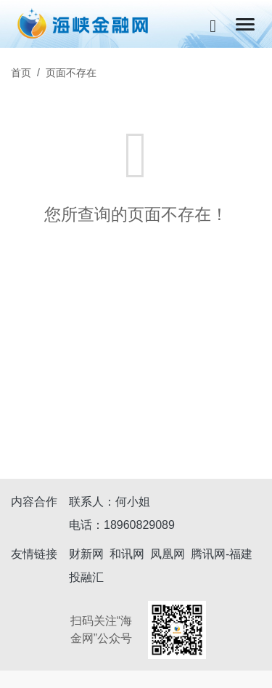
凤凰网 (167, 554)
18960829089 (139, 525)
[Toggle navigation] (245, 24)
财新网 (86, 554)
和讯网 (127, 554)
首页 (21, 72)
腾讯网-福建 (221, 554)
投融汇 (86, 577)
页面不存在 (71, 72)
